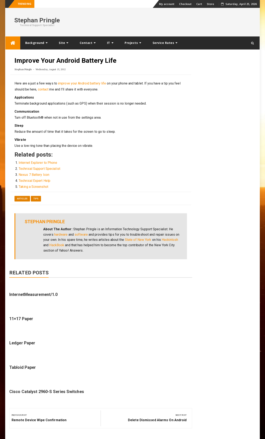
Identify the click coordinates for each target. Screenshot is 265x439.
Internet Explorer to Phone (38, 163)
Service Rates (163, 43)
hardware (61, 234)
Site (62, 43)
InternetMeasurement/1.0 (33, 294)
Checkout (185, 4)
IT (108, 43)
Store (210, 4)
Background (34, 43)
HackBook (56, 245)
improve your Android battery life (82, 83)
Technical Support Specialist (39, 169)
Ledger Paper (22, 342)
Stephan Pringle (37, 20)
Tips (36, 198)
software (81, 234)
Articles (22, 198)
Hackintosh (170, 240)
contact (43, 89)
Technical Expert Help (34, 181)
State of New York (138, 240)
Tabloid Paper (22, 367)
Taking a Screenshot (33, 187)
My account (166, 4)
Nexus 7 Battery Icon (34, 175)
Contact (86, 43)
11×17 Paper (21, 318)
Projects (131, 43)
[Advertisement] (181, 21)
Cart (199, 4)
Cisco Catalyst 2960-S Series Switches (46, 391)
